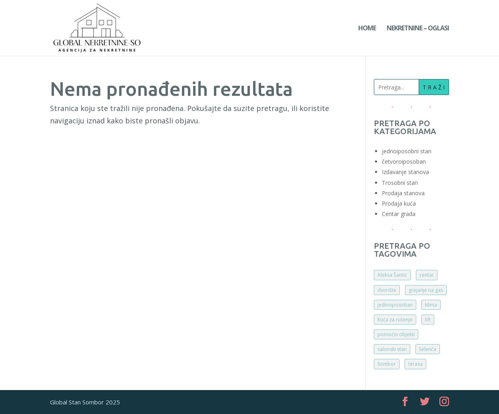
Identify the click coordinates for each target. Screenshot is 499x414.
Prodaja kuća (399, 203)
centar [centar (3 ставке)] (426, 274)
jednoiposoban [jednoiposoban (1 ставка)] (395, 304)
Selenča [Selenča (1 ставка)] (427, 349)
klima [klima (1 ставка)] (431, 304)
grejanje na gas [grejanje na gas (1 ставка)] (426, 290)
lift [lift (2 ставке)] (428, 319)
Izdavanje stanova (405, 172)
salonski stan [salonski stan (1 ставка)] (392, 349)
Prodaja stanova (403, 193)
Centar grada (398, 214)
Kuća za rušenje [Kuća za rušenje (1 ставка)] (395, 319)
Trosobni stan (400, 182)
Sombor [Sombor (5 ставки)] (386, 364)
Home (367, 28)
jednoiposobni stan (406, 151)
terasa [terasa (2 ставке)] (415, 364)
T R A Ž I (434, 87)
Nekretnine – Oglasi (418, 28)
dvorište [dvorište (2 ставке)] (386, 290)
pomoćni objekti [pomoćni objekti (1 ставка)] (396, 334)
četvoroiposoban (404, 161)
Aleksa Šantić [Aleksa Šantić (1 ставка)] (392, 274)
